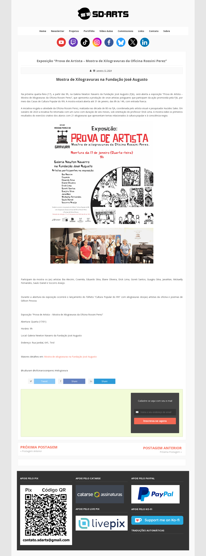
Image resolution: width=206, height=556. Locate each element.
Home (42, 31)
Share (74, 381)
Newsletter (57, 31)
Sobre (166, 31)
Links (141, 31)
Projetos (74, 31)
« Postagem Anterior (31, 451)
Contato (154, 31)
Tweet (44, 381)
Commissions (125, 31)
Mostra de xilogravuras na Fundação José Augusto (70, 356)
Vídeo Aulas (106, 31)
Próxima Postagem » (171, 451)
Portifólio (89, 31)
